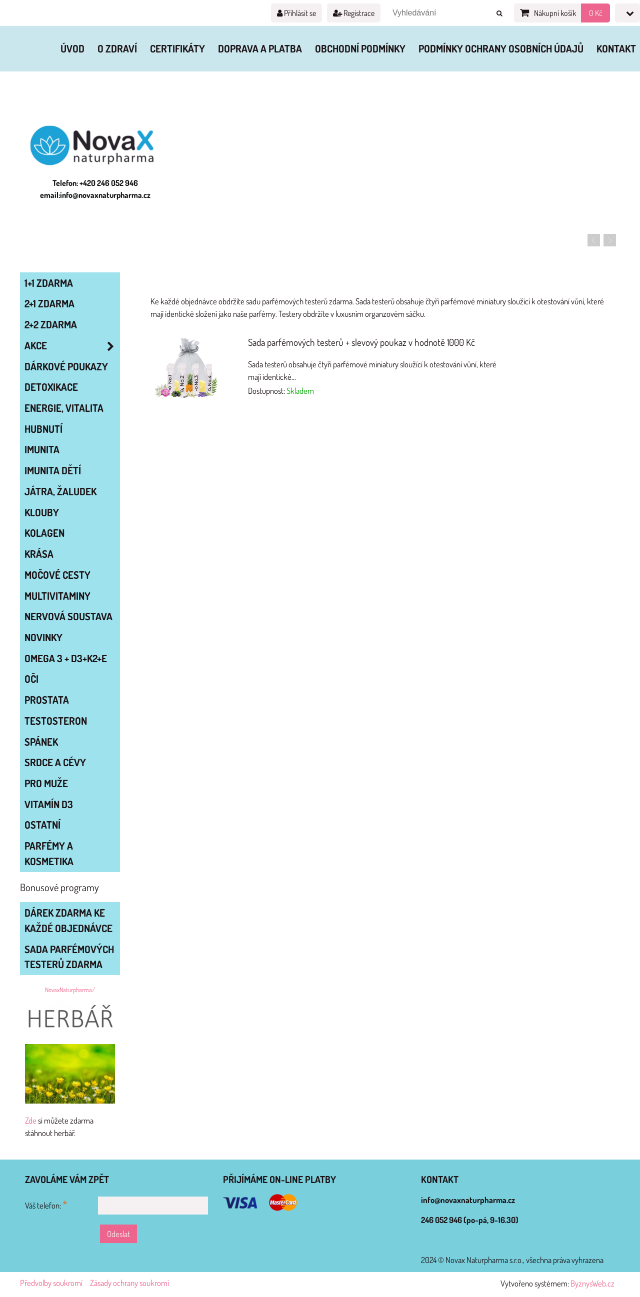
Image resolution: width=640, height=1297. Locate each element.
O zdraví (117, 48)
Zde (30, 1120)
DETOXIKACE (51, 386)
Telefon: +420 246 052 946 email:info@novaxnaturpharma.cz (95, 189)
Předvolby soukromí (51, 1283)
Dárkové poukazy (66, 366)
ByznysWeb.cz (592, 1283)
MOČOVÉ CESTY (57, 574)
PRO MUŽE (46, 783)
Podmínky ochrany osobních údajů (501, 48)
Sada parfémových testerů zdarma (69, 957)
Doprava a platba (260, 48)
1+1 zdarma (48, 282)
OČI (31, 678)
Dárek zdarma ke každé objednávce (68, 920)
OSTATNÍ (42, 824)
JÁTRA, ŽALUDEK (60, 491)
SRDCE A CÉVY (55, 762)
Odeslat (118, 1234)
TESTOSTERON (55, 720)
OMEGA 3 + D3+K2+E (65, 658)
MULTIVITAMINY (57, 595)
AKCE (72, 345)
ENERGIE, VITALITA (64, 407)
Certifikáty (177, 48)
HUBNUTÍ (43, 428)
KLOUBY (41, 512)
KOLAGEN (44, 532)
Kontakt (616, 48)
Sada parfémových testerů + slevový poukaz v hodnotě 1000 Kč (361, 342)
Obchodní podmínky (360, 48)
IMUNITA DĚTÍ (52, 470)
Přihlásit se (296, 13)
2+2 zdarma (50, 324)
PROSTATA (46, 699)
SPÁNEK (41, 741)
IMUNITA (42, 449)
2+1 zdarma (49, 303)
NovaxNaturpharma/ (70, 990)
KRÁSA (39, 553)
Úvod (72, 48)
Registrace (353, 13)
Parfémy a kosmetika (49, 853)
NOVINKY (43, 637)
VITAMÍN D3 (48, 804)
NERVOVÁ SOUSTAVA (68, 616)
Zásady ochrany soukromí (129, 1283)
